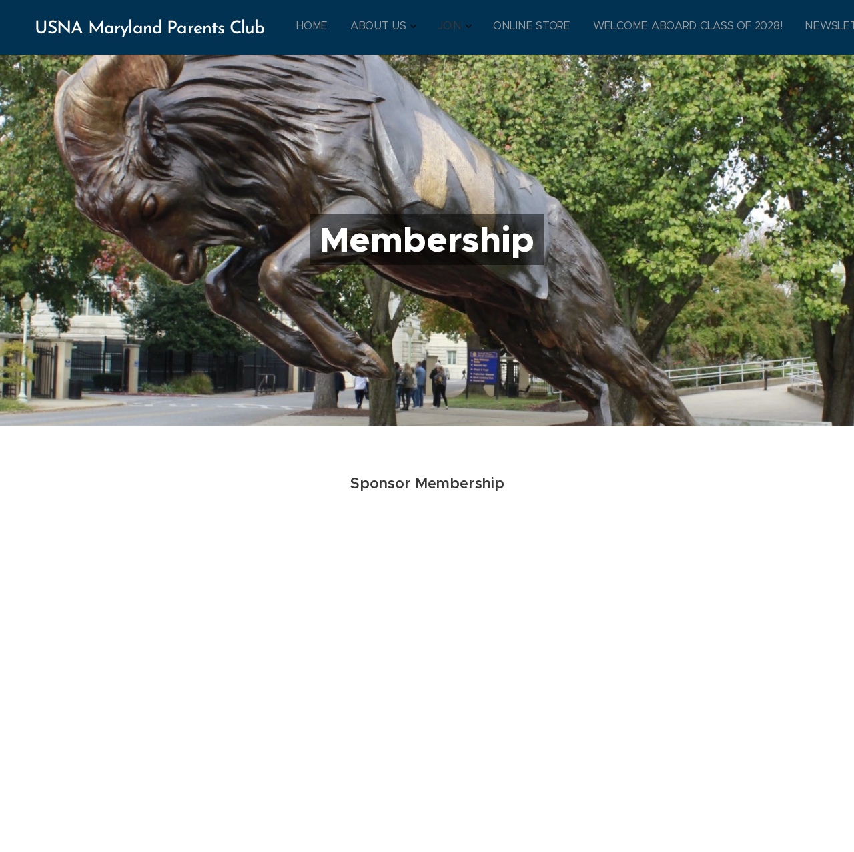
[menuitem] (551, 27)
